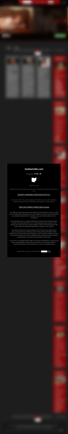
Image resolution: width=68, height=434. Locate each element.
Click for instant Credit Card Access (34, 207)
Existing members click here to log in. (34, 194)
